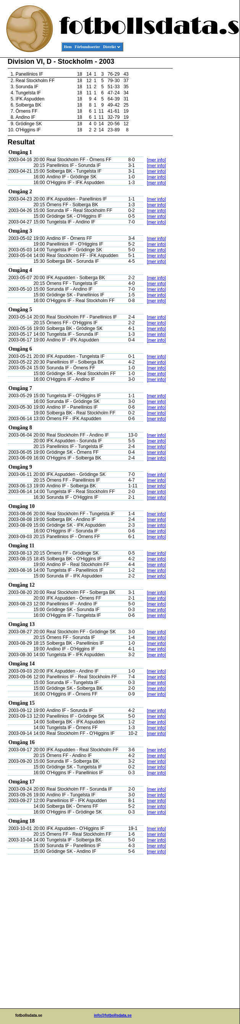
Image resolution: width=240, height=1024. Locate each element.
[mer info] (156, 160)
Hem (68, 47)
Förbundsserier (87, 47)
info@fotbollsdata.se (113, 1015)
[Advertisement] (205, 174)
